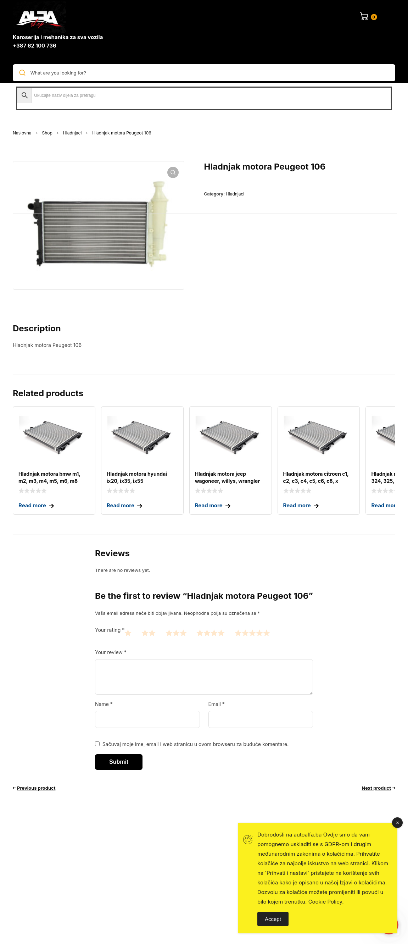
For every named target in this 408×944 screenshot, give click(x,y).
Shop (47, 133)
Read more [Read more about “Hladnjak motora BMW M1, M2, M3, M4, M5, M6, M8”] (32, 505)
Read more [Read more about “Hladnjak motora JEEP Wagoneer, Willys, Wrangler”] (209, 505)
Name (104, 704)
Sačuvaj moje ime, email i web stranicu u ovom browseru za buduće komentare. (195, 744)
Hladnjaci (72, 133)
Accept (273, 919)
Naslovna (22, 133)
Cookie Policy (325, 901)
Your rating (109, 630)
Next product (376, 788)
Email (216, 704)
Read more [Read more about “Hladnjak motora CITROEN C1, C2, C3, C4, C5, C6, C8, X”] (297, 505)
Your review (111, 652)
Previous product (36, 788)
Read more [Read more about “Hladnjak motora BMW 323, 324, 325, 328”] (385, 505)
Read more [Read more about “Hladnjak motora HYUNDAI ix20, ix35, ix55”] (120, 505)
